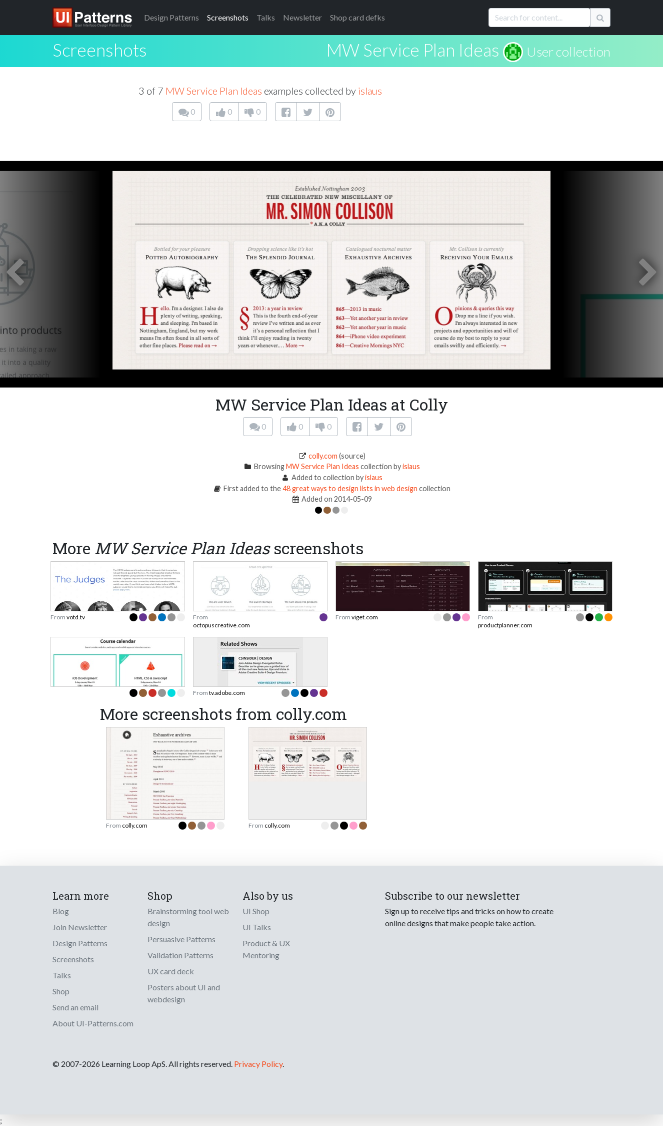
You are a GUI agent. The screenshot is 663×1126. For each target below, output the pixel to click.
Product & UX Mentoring (266, 949)
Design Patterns (80, 943)
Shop (61, 991)
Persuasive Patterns (182, 939)
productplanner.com (505, 625)
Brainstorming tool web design (188, 917)
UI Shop (256, 911)
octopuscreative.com (221, 625)
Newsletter (302, 17)
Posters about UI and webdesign (184, 993)
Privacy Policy (258, 1063)
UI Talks (256, 927)
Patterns (171, 17)
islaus (370, 91)
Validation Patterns (181, 955)
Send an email (75, 1007)
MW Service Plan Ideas (413, 49)
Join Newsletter (79, 927)
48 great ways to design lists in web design (350, 488)
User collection (568, 52)
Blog (60, 911)
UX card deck (171, 971)
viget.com (365, 617)
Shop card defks (357, 17)
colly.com (323, 456)
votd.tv (75, 617)
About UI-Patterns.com (93, 1023)
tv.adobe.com (227, 692)
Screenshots (227, 17)
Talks (265, 17)
